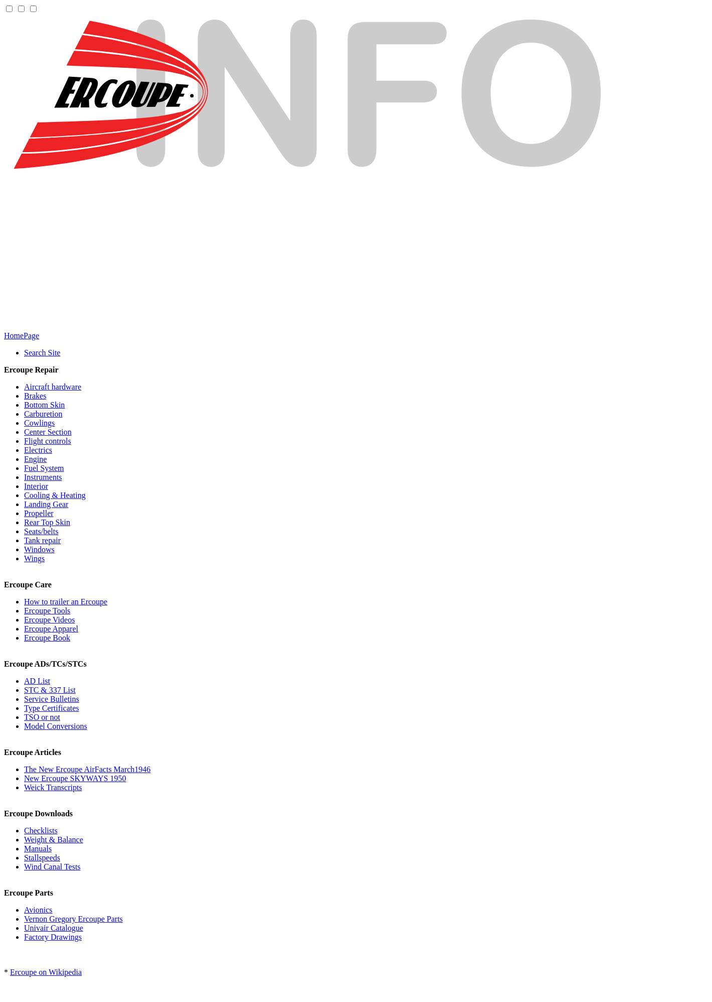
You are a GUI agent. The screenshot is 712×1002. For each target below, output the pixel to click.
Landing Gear (46, 504)
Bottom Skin (44, 405)
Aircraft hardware (52, 387)
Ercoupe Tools (47, 610)
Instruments (43, 477)
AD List (37, 681)
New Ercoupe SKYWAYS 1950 (75, 778)
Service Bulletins (51, 699)
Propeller (39, 513)
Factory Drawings (53, 937)
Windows (39, 549)
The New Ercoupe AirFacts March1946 (87, 769)
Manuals (38, 848)
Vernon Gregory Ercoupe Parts (73, 919)
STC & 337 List (50, 690)
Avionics (38, 910)
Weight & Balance (53, 839)
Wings (34, 558)
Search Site (42, 352)
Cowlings (39, 423)
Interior (36, 486)
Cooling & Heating (55, 495)
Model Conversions (55, 726)
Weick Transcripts (53, 787)
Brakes (35, 396)
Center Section (48, 432)
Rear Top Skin (47, 522)
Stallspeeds (42, 857)
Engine (35, 459)
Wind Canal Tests (52, 866)
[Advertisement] (356, 253)
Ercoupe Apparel (51, 628)
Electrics (38, 450)
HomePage (21, 335)
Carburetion (43, 414)
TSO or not (42, 717)
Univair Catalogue (53, 928)
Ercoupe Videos (49, 619)
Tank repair (42, 540)
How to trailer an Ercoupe (65, 601)
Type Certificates (51, 708)
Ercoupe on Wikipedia (46, 972)
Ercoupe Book (47, 638)
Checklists (41, 830)
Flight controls (47, 441)
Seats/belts (41, 531)
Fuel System (44, 468)
